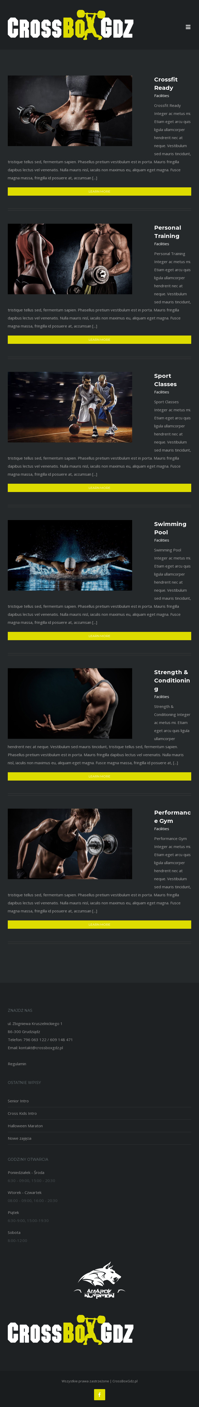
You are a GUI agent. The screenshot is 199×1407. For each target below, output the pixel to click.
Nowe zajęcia (19, 1138)
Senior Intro (18, 1100)
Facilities (161, 95)
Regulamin (17, 1063)
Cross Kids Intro (22, 1113)
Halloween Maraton (25, 1125)
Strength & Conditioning (172, 680)
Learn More (99, 191)
